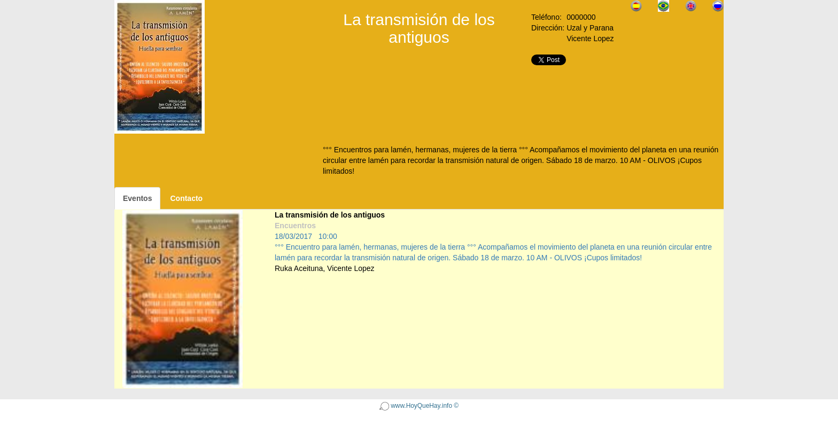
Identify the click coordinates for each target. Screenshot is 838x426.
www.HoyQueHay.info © (419, 405)
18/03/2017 (293, 236)
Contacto (186, 198)
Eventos (137, 198)
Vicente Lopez (350, 268)
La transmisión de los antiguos (330, 215)
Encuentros (295, 225)
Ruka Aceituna (299, 268)
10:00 (328, 236)
